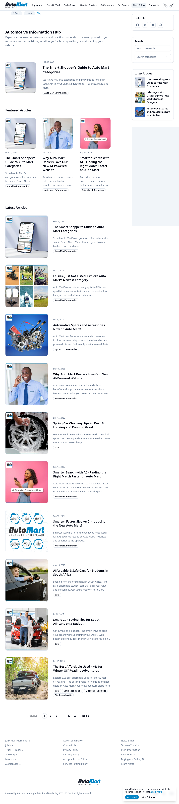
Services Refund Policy (75, 763)
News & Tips (139, 5)
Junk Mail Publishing (17, 740)
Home (29, 13)
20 (75, 715)
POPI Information (130, 749)
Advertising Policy (72, 740)
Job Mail (11, 745)
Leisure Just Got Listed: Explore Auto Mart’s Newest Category (79, 278)
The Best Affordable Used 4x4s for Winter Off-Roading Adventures (77, 668)
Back (16, 13)
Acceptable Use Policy (75, 759)
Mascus (10, 759)
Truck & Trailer (14, 749)
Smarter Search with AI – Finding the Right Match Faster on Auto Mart (94, 164)
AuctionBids (13, 763)
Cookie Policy (70, 745)
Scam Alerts (127, 763)
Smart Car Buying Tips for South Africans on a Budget (76, 622)
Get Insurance (107, 5)
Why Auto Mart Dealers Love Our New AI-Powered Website (55, 164)
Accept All (132, 797)
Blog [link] (39, 13)
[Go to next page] (85, 716)
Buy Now (37, 5)
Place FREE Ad (53, 5)
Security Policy (71, 754)
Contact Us (154, 5)
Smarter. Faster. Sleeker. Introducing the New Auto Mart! (79, 523)
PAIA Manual (128, 754)
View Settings (148, 797)
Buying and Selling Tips (133, 759)
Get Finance (123, 5)
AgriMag (11, 754)
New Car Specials (88, 5)
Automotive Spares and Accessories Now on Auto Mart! (79, 327)
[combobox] (153, 57)
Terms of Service (130, 745)
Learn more (156, 791)
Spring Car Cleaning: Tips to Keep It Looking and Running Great (79, 425)
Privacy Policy (70, 749)
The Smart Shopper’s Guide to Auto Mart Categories (20, 162)
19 (69, 715)
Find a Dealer (70, 5)
